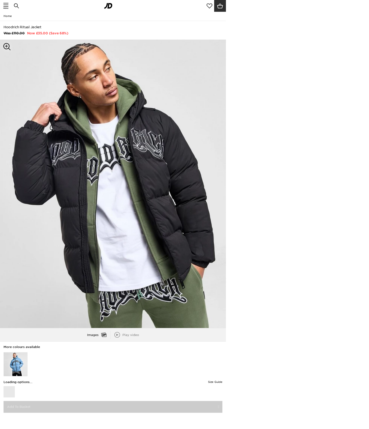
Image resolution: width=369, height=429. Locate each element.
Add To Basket (19, 407)
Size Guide (215, 382)
